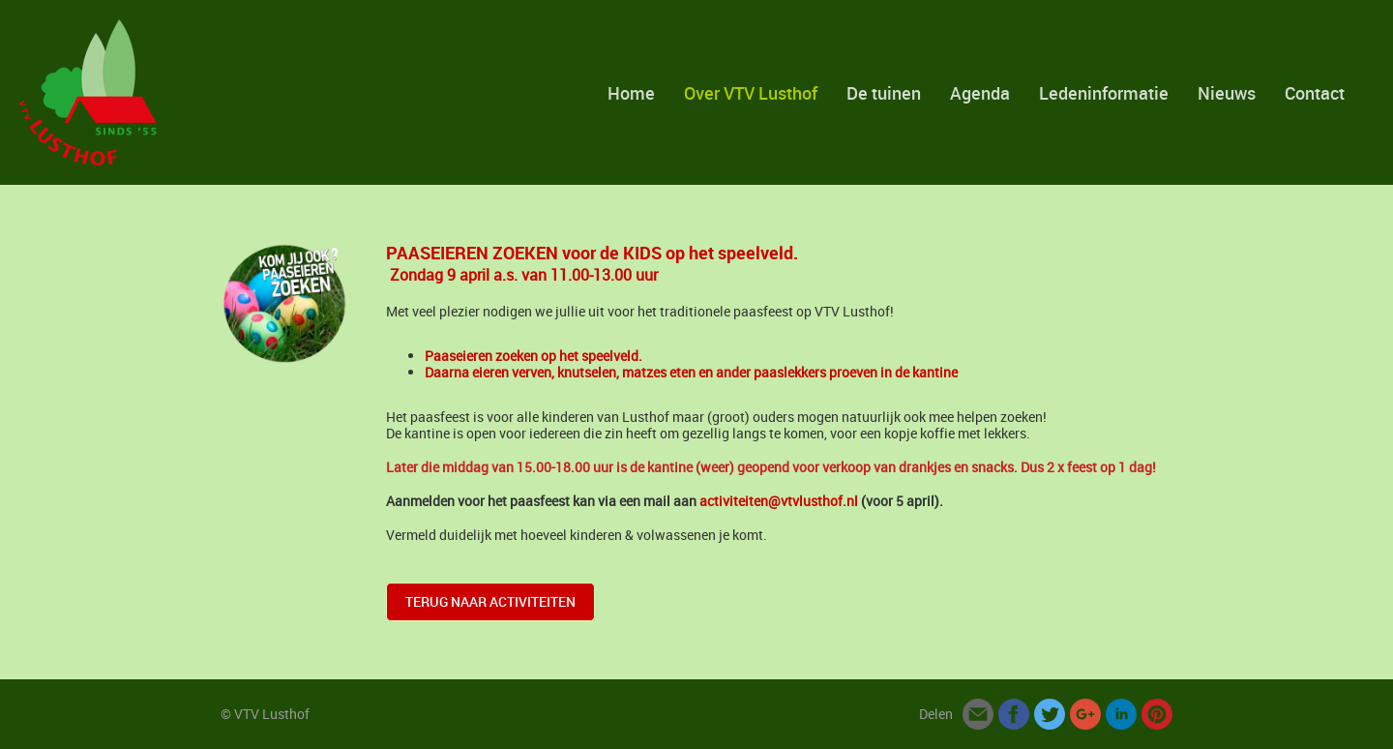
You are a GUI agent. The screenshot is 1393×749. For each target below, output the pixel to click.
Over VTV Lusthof (750, 93)
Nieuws (1227, 93)
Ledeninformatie (1104, 93)
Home (631, 93)
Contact (1315, 93)
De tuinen (883, 93)
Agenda (980, 93)
